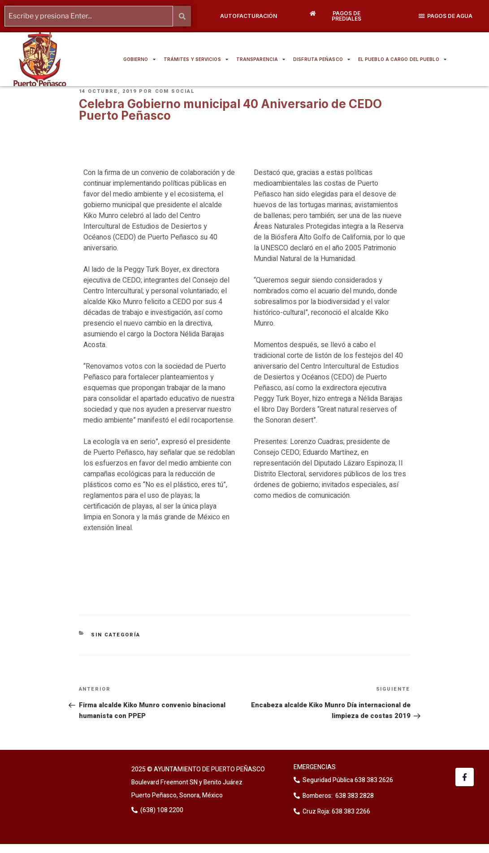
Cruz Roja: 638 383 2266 (336, 811)
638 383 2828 (354, 796)
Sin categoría (115, 635)
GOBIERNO (139, 59)
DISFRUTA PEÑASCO (321, 59)
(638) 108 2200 (161, 810)
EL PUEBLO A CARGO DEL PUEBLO (402, 59)
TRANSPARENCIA (260, 59)
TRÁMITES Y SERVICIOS (196, 59)
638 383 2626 (373, 780)
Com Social (175, 91)
